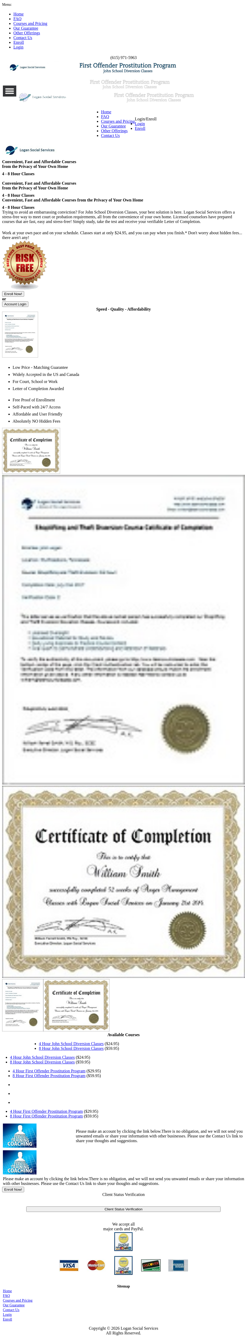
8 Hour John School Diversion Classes (71, 1048)
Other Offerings (114, 131)
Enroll (140, 128)
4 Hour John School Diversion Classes (71, 1043)
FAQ (105, 116)
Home (106, 112)
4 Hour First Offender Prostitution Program (49, 1071)
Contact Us (110, 135)
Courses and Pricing (118, 121)
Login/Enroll (146, 124)
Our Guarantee (113, 126)
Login (140, 123)
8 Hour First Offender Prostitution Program (49, 1075)
